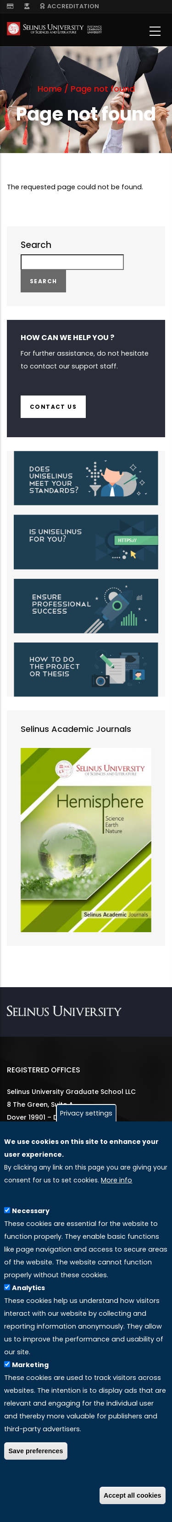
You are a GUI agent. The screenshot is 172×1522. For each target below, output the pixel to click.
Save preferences (35, 1455)
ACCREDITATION (69, 6)
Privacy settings (86, 1117)
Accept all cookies (132, 1500)
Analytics (28, 1292)
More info (116, 1184)
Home (50, 88)
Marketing (30, 1369)
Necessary (31, 1215)
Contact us (53, 407)
